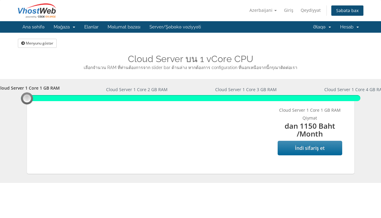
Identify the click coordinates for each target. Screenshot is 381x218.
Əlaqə (322, 27)
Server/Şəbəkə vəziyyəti (175, 27)
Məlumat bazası (124, 27)
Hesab (349, 27)
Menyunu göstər (37, 43)
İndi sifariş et (310, 148)
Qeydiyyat (311, 10)
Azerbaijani (263, 10)
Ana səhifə (33, 27)
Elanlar (91, 27)
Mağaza (64, 27)
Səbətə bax (347, 10)
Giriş (288, 10)
